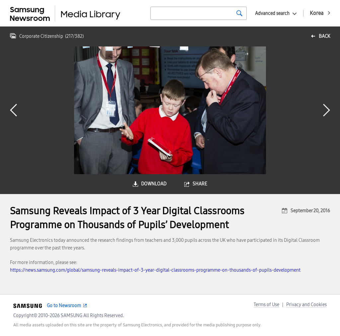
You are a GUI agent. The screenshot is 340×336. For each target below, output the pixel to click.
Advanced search (272, 13)
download (153, 184)
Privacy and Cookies (306, 304)
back (324, 36)
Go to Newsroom (64, 305)
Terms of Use (266, 304)
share (200, 184)
